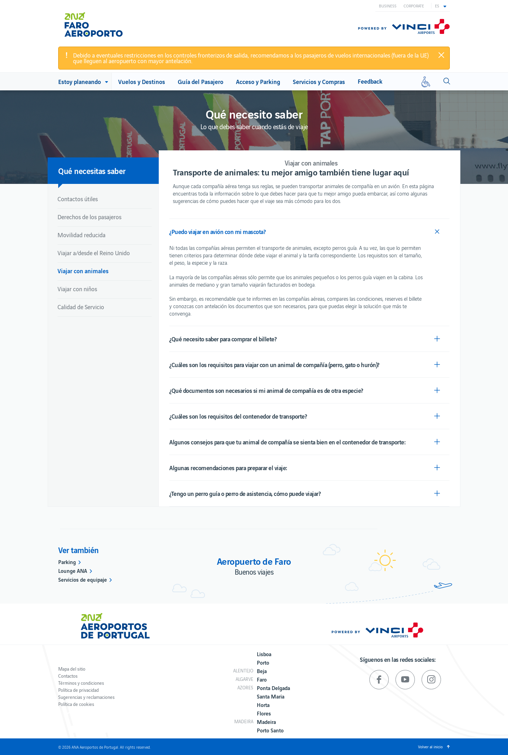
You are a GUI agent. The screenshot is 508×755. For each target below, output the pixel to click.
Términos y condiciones (81, 682)
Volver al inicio (430, 746)
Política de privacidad (78, 690)
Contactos (68, 675)
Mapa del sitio (71, 668)
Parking (67, 561)
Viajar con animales (83, 270)
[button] (440, 5)
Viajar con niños (77, 288)
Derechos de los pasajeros (89, 216)
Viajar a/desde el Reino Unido (94, 252)
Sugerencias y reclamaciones (86, 697)
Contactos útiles (78, 198)
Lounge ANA (72, 570)
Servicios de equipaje (82, 579)
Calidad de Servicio (81, 306)
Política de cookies (76, 704)
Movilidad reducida (81, 234)
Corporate (414, 5)
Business (388, 5)
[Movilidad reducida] (425, 81)
